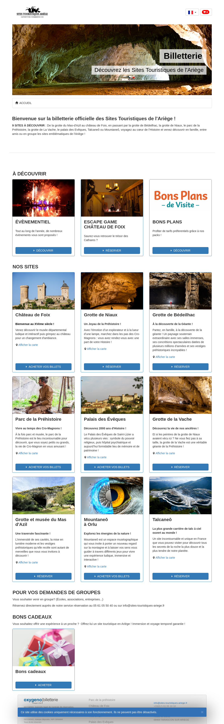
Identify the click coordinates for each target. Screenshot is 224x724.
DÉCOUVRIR (43, 250)
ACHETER (43, 685)
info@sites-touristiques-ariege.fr (170, 703)
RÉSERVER (112, 250)
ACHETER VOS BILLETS (43, 366)
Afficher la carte (28, 344)
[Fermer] (202, 712)
